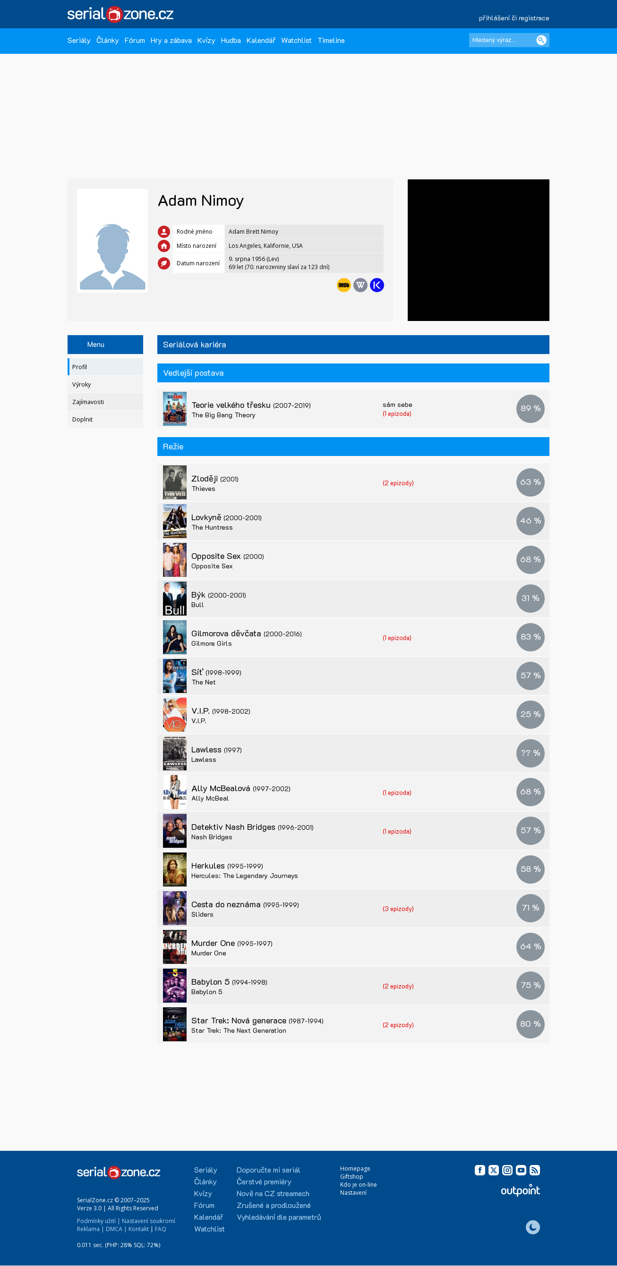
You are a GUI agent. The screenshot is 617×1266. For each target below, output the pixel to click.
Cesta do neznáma (245, 904)
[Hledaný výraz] (509, 40)
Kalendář (261, 40)
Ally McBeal (210, 797)
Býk (218, 594)
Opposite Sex (227, 555)
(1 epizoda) (397, 413)
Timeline (331, 40)
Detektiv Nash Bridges (252, 826)
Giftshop (351, 1177)
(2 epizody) (398, 483)
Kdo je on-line (358, 1185)
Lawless (216, 749)
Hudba (231, 40)
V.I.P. (220, 710)
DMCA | (116, 1229)
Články (107, 40)
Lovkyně (226, 517)
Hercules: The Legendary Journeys (244, 875)
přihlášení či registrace (514, 17)
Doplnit (82, 419)
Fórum (135, 40)
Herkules (227, 865)
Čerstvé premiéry (264, 1181)
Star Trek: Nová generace (257, 1020)
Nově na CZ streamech (273, 1193)
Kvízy (206, 40)
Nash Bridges (211, 836)
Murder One (232, 942)
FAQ (160, 1229)
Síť (216, 671)
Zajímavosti (88, 402)
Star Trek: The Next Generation (238, 1030)
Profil (79, 367)
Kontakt (139, 1229)
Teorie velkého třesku (251, 404)
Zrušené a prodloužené (274, 1205)
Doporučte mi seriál (268, 1169)
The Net (203, 681)
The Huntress (212, 527)
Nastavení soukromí (148, 1221)
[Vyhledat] (541, 40)
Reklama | (90, 1229)
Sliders (202, 914)
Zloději (215, 478)
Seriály (79, 40)
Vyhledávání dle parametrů (279, 1217)
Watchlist (296, 40)
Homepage (355, 1169)
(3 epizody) (398, 908)
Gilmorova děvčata (246, 633)
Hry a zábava (171, 40)
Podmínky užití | (98, 1221)
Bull (197, 604)
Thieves (203, 488)
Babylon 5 (229, 981)
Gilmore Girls (211, 643)
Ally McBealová (241, 787)
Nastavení (353, 1193)
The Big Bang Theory (223, 414)
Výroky (81, 384)
